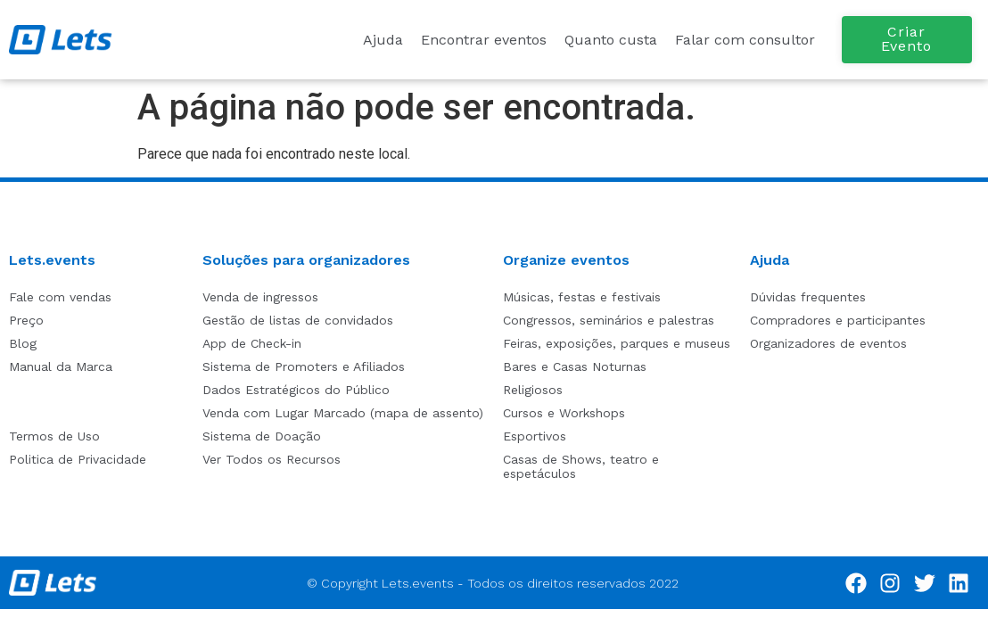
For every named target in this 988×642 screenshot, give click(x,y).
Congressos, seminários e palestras (608, 320)
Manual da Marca (60, 366)
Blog (23, 343)
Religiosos (533, 390)
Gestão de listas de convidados (297, 320)
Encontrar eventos (484, 39)
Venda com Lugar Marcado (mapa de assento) (342, 413)
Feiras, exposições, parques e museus (616, 343)
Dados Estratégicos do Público (296, 390)
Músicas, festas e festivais (582, 297)
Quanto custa (610, 39)
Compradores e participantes (838, 320)
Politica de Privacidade (77, 459)
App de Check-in (251, 343)
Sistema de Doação (261, 436)
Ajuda (383, 39)
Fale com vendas (60, 297)
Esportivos (534, 436)
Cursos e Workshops (564, 413)
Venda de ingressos (260, 297)
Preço (26, 320)
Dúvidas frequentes (808, 297)
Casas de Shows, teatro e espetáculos (581, 466)
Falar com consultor (745, 39)
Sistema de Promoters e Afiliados (303, 366)
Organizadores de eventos (828, 343)
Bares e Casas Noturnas (574, 366)
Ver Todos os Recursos (271, 459)
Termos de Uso (54, 436)
